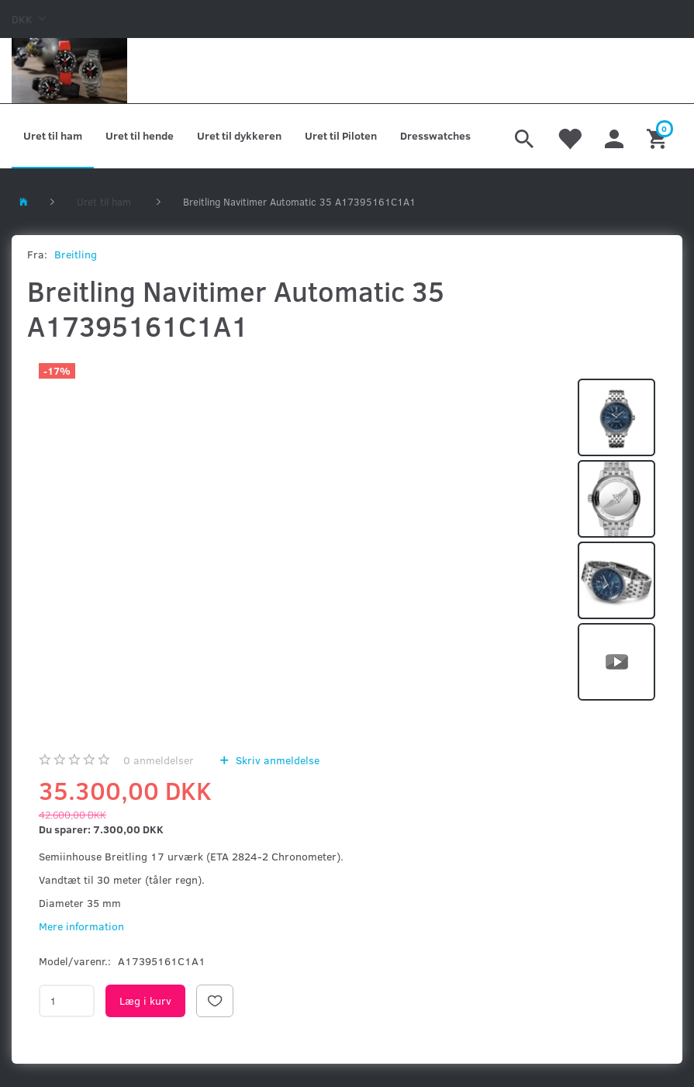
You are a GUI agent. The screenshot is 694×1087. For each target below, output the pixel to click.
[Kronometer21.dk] (69, 70)
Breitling (75, 254)
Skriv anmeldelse (276, 760)
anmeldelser (158, 760)
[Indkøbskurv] (658, 136)
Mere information (81, 926)
